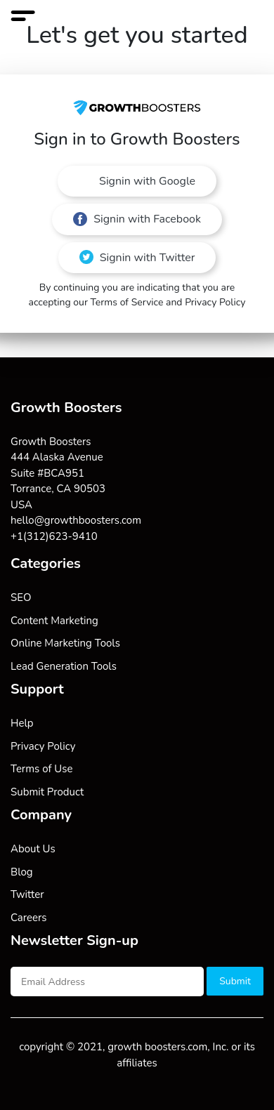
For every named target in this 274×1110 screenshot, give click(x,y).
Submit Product (47, 792)
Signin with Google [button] (145, 181)
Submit (235, 981)
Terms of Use (41, 769)
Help (22, 723)
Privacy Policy (43, 746)
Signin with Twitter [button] (137, 257)
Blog (22, 872)
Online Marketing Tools (65, 643)
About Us (33, 849)
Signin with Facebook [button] (137, 219)
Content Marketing (54, 621)
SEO (21, 597)
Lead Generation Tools (64, 666)
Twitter (27, 894)
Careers (29, 918)
